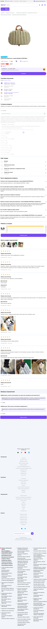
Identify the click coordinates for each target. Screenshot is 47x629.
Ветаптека (23, 524)
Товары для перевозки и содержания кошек (26, 12)
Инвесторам (23, 481)
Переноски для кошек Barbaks (19, 14)
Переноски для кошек (6, 14)
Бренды (23, 505)
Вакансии (23, 490)
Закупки (23, 485)
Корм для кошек (23, 515)
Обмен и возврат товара (23, 463)
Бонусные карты (23, 495)
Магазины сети (23, 510)
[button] (24, 61)
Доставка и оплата (23, 461)
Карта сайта (23, 475)
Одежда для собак (23, 522)
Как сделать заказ (23, 459)
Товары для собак (23, 519)
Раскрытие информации (23, 480)
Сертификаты (23, 471)
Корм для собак (23, 521)
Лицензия (23, 458)
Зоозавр (3, 12)
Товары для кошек (10, 12)
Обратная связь (24, 473)
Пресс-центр (23, 483)
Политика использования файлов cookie (23, 468)
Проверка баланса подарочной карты (23, 498)
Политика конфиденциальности (23, 466)
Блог (23, 509)
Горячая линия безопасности (23, 488)
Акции (23, 502)
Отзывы (23, 507)
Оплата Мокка (23, 500)
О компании (23, 478)
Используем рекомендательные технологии (23, 539)
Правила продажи (23, 464)
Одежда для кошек (23, 517)
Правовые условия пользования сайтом (23, 538)
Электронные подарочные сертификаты (23, 497)
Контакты (23, 492)
